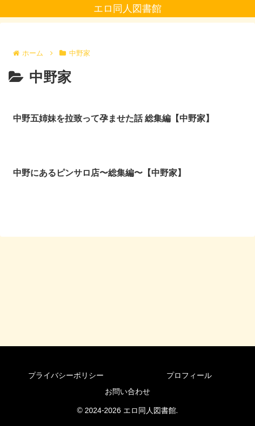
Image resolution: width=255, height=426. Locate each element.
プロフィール (189, 375)
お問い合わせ (127, 391)
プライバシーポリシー (66, 375)
